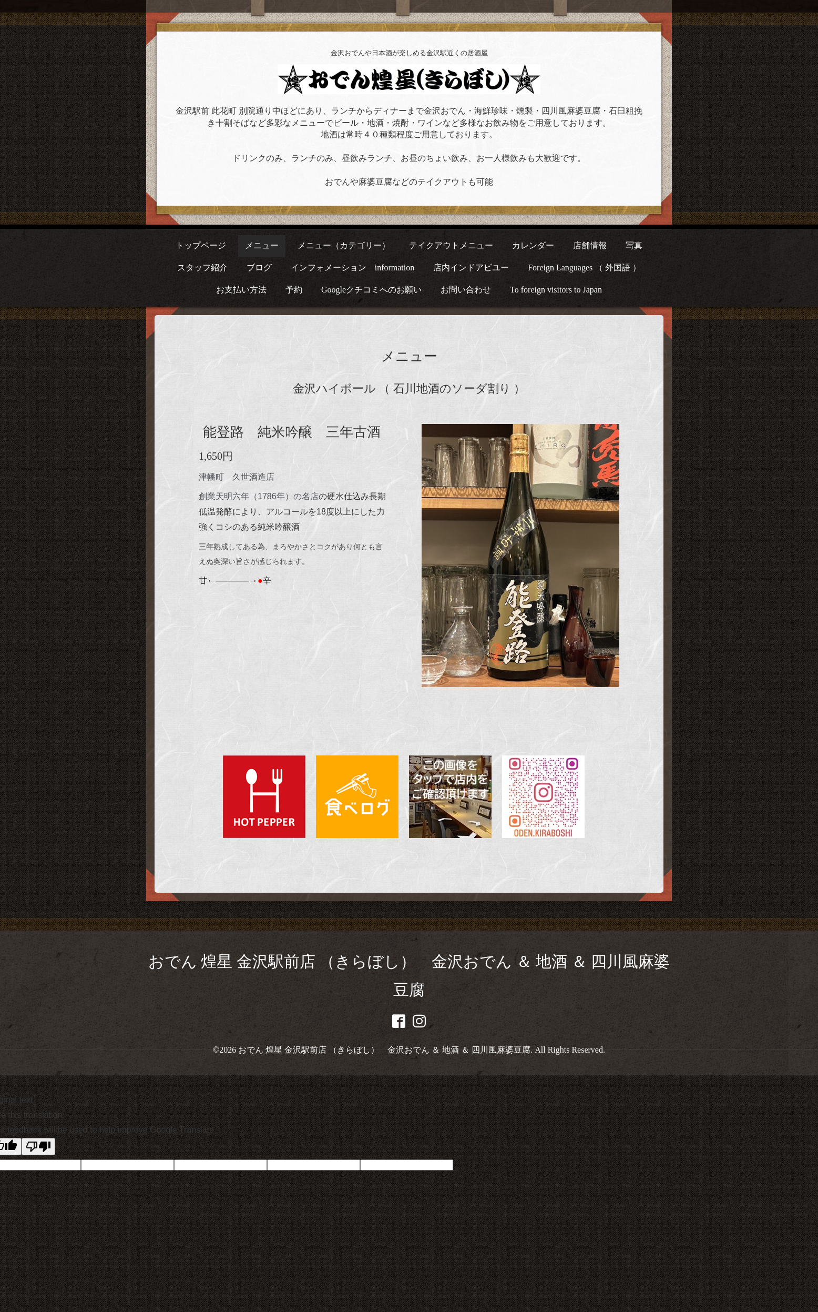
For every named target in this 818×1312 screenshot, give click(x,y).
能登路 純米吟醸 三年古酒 (292, 432)
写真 (634, 245)
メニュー (262, 245)
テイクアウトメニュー (451, 245)
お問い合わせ (466, 289)
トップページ (201, 245)
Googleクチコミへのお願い (371, 289)
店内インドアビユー (471, 267)
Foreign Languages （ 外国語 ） (584, 267)
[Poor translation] (38, 1146)
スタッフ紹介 (202, 267)
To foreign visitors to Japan (556, 289)
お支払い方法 (241, 289)
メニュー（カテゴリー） (344, 245)
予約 (293, 289)
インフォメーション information (353, 267)
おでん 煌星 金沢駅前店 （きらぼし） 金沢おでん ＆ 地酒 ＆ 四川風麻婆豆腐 (384, 1049)
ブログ (259, 267)
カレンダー (533, 245)
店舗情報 (590, 245)
